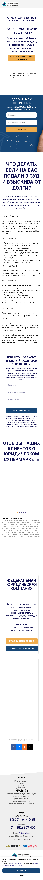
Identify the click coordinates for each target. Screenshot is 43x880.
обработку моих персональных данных (25, 418)
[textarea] (21, 401)
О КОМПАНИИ (21, 791)
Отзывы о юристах (21, 784)
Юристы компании (21, 781)
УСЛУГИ (21, 777)
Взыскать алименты (21, 796)
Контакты (21, 787)
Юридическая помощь (21, 799)
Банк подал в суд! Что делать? (21, 78)
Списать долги (13, 794)
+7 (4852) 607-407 (22, 827)
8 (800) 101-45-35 (22, 819)
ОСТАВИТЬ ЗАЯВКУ (21, 129)
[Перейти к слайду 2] (19, 512)
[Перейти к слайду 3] (21, 512)
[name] (21, 115)
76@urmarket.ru (24, 833)
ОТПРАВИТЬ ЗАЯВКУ (21, 411)
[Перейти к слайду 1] (17, 512)
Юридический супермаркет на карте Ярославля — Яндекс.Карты (21, 740)
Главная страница (9, 73)
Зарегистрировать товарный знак (21, 804)
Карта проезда (21, 789)
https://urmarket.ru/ (15, 863)
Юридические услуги (27, 794)
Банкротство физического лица (27, 73)
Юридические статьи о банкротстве (20, 75)
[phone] (21, 122)
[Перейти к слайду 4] (23, 512)
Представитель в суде (21, 801)
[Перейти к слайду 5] (25, 512)
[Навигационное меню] (39, 4)
